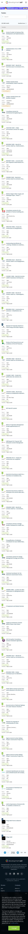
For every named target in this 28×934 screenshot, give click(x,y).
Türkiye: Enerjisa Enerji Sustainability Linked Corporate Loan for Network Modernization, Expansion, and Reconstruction (14, 82)
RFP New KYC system (11, 408)
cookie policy (14, 923)
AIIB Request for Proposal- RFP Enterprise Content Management (14, 441)
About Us (17, 888)
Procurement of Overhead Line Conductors (14, 788)
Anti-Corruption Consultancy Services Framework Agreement (14, 639)
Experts (3, 890)
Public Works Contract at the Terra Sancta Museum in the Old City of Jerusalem (15, 689)
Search (5, 17)
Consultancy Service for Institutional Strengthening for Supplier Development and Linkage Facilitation (15, 112)
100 (21, 852)
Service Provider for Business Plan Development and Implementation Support (15, 33)
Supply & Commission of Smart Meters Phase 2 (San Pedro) (14, 623)
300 (25, 852)
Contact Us (17, 890)
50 (18, 852)
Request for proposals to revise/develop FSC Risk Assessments (12, 722)
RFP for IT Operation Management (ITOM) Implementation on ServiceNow (15, 425)
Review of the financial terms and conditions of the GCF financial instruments (14, 343)
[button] (2, 2)
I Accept (14, 928)
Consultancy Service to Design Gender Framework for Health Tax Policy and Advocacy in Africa (15, 524)
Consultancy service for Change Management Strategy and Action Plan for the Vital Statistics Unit (14, 557)
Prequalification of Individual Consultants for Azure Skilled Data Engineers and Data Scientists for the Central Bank (15, 541)
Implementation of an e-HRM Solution (13, 49)
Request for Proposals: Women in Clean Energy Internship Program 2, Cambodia (15, 326)
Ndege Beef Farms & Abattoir (13, 820)
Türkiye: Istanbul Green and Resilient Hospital (13, 97)
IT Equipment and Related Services (15, 606)
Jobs (2, 888)
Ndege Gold (9, 837)
